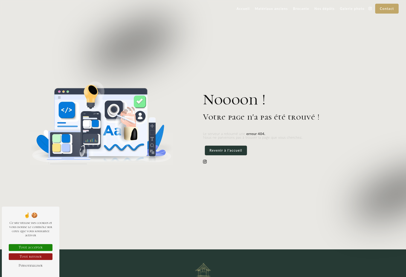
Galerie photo (352, 9)
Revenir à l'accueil (225, 150)
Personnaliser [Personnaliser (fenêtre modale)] (31, 265)
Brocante (301, 9)
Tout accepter (31, 247)
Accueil (243, 9)
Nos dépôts (324, 9)
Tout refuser (31, 256)
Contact (387, 9)
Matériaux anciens (271, 9)
